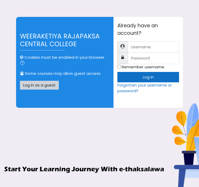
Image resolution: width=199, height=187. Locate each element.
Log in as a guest (39, 85)
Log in (148, 77)
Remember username (143, 67)
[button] (23, 63)
